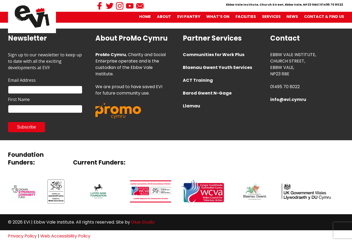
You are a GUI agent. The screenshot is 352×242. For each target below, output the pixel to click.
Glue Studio (143, 222)
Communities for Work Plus (213, 55)
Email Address (22, 80)
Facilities (246, 16)
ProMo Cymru (110, 55)
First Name (19, 99)
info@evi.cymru (288, 99)
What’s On (217, 16)
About (164, 16)
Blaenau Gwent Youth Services (217, 67)
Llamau (191, 106)
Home (145, 16)
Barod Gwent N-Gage (207, 93)
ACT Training (198, 80)
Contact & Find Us (324, 16)
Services (271, 16)
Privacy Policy (22, 236)
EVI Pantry (188, 16)
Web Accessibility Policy (65, 236)
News (292, 16)
